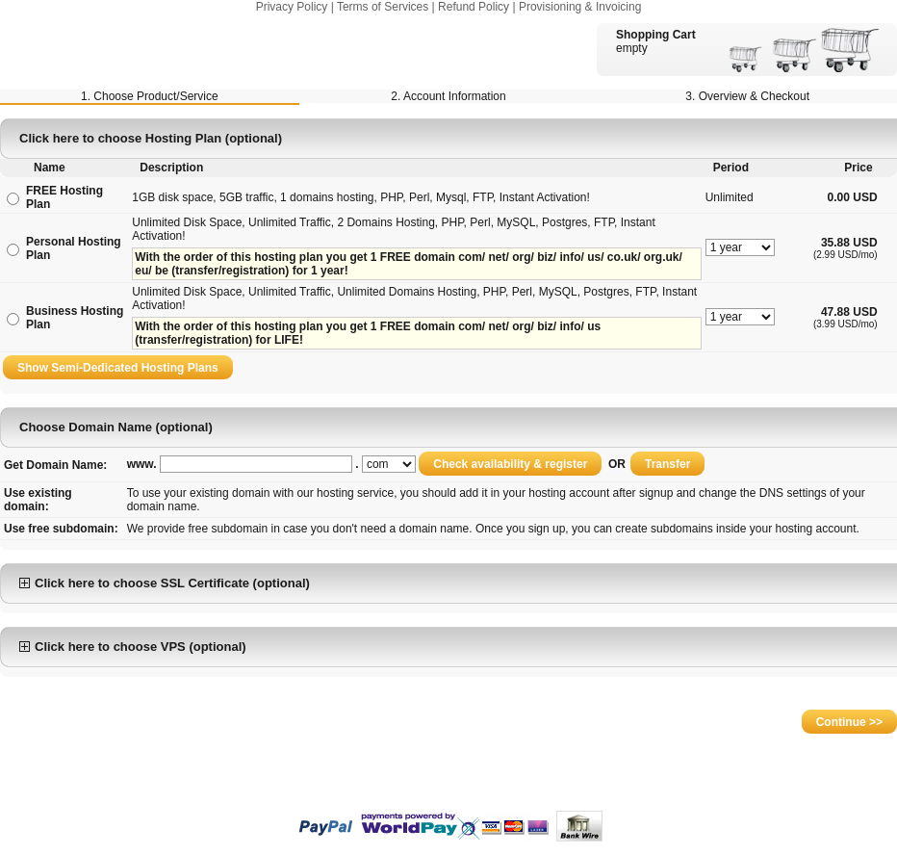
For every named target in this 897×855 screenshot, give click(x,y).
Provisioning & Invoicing (580, 6)
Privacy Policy (292, 6)
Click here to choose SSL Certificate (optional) (164, 583)
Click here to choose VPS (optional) (132, 646)
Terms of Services (382, 6)
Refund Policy (473, 6)
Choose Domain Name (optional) (116, 427)
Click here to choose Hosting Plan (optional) (150, 138)
